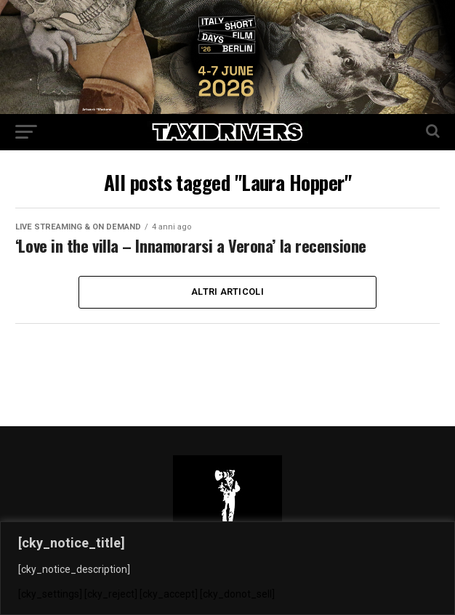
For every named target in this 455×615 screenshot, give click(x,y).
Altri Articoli (227, 291)
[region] (227, 568)
